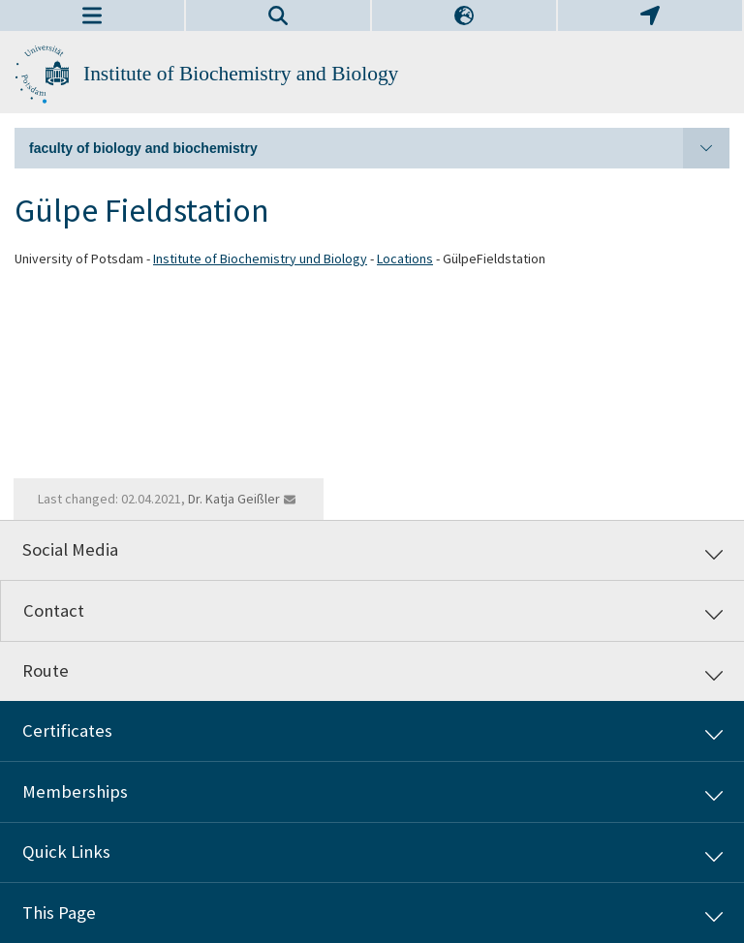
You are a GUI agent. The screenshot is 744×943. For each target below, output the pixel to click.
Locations (405, 258)
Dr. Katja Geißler (234, 498)
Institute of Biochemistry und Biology (260, 258)
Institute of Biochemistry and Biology (240, 73)
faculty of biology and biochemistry (379, 148)
